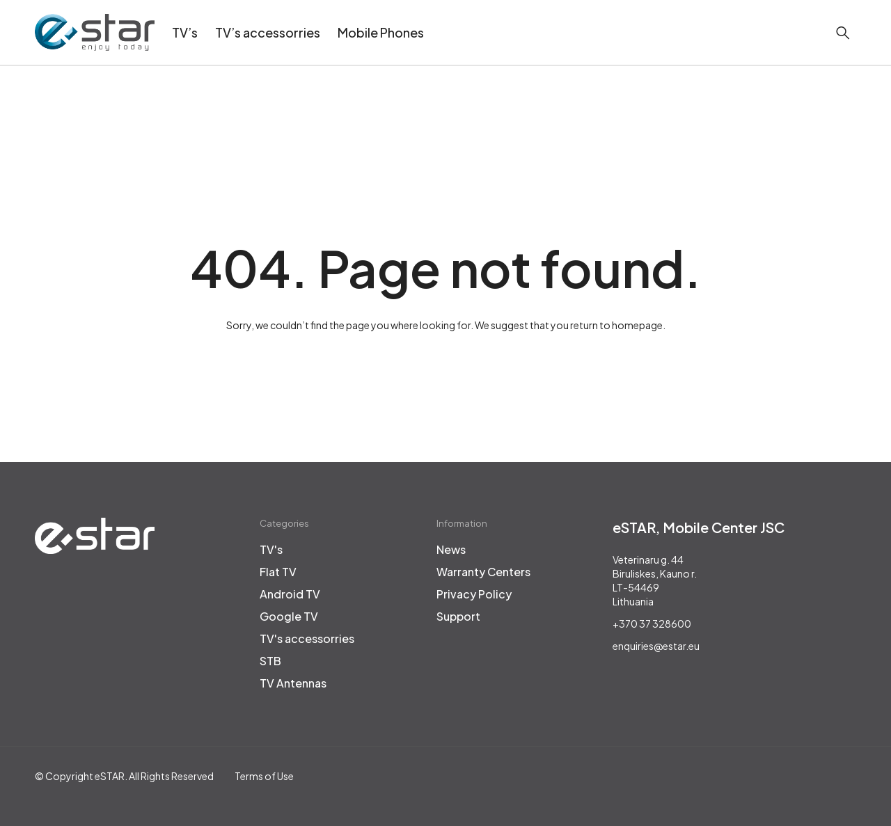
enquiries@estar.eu (656, 646)
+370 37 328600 (652, 623)
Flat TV (278, 572)
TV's (271, 550)
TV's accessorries (307, 639)
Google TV (289, 617)
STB (270, 661)
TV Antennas (293, 683)
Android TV (290, 594)
